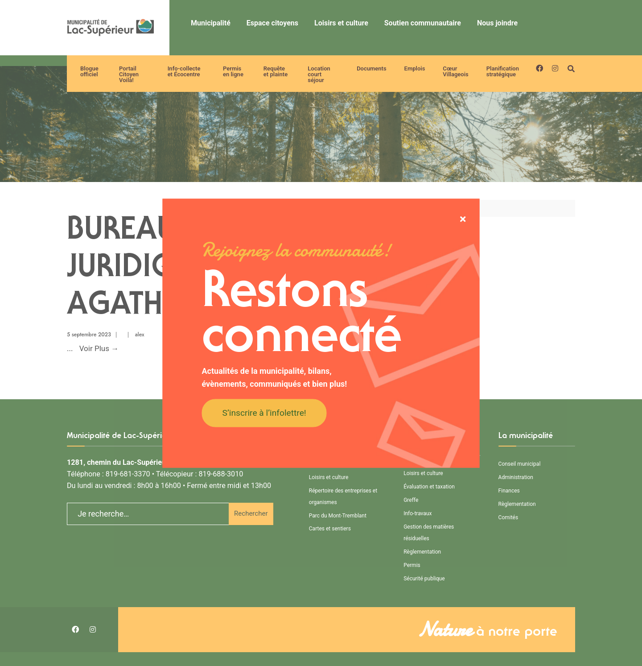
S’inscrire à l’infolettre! (264, 413)
